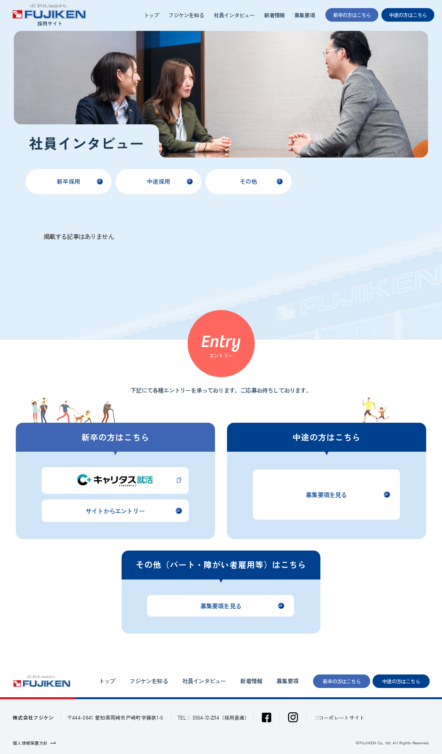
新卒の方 (352, 15)
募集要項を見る (326, 494)
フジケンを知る (186, 15)
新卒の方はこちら (342, 681)
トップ (151, 15)
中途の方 (408, 15)
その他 (248, 181)
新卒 (68, 181)
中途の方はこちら (401, 681)
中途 (158, 181)
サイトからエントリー (115, 510)
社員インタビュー (234, 15)
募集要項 (304, 15)
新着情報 (274, 15)
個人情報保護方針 (30, 743)
